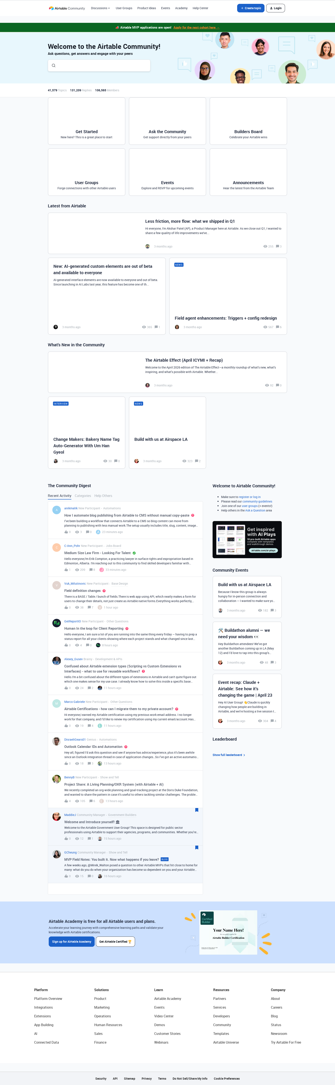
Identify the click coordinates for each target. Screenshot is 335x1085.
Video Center (163, 1016)
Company (278, 989)
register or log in (250, 497)
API (115, 1078)
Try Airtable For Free (286, 1042)
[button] (250, 8)
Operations (102, 1016)
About (275, 998)
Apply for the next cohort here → (196, 27)
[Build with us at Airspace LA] (167, 432)
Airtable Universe (226, 1042)
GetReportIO (72, 621)
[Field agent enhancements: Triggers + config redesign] (228, 296)
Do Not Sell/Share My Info (190, 1078)
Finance (100, 1042)
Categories (83, 495)
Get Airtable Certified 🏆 (116, 941)
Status (276, 1024)
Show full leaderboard (229, 755)
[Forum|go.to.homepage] (67, 8)
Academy (181, 8)
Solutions (101, 989)
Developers (221, 1016)
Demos (159, 1024)
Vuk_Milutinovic (75, 583)
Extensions (42, 1016)
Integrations (43, 1007)
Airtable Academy (167, 998)
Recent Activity (59, 495)
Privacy (147, 1078)
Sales (98, 1033)
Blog (274, 1016)
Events (165, 8)
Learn (158, 989)
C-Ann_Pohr (72, 546)
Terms (162, 1078)
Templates (221, 1033)
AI (35, 1033)
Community (222, 1024)
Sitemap (129, 1078)
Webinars (161, 1042)
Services (219, 1007)
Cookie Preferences (227, 1078)
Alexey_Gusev (73, 659)
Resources (221, 989)
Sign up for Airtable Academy (71, 941)
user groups (250, 506)
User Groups (124, 8)
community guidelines (257, 501)
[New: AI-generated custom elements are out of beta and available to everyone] (107, 296)
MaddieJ (70, 815)
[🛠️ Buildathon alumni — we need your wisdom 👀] (247, 646)
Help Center (200, 8)
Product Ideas (146, 8)
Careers (276, 1007)
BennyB (69, 777)
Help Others (103, 495)
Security (100, 1078)
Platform (41, 989)
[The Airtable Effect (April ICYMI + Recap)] (167, 372)
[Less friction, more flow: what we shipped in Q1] (167, 233)
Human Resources (108, 1024)
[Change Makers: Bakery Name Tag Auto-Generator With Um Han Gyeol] (86, 432)
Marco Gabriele (74, 702)
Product (100, 998)
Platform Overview (48, 998)
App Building (43, 1024)
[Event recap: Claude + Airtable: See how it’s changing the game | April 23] (247, 701)
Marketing (102, 1007)
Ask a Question (255, 510)
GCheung (70, 852)
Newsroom (279, 1033)
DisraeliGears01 (75, 739)
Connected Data (46, 1042)
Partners (219, 998)
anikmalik (71, 508)
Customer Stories (167, 1033)
